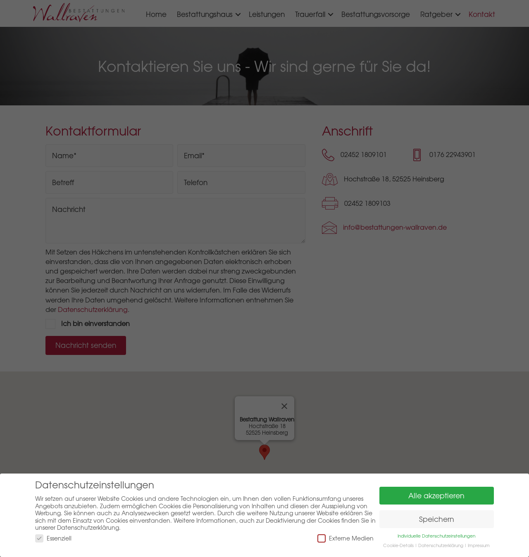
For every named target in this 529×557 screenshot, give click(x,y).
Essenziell (53, 538)
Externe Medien (345, 538)
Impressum (479, 545)
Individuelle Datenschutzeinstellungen (436, 535)
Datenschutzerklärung (440, 545)
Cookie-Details (398, 545)
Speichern (436, 519)
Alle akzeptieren (436, 495)
